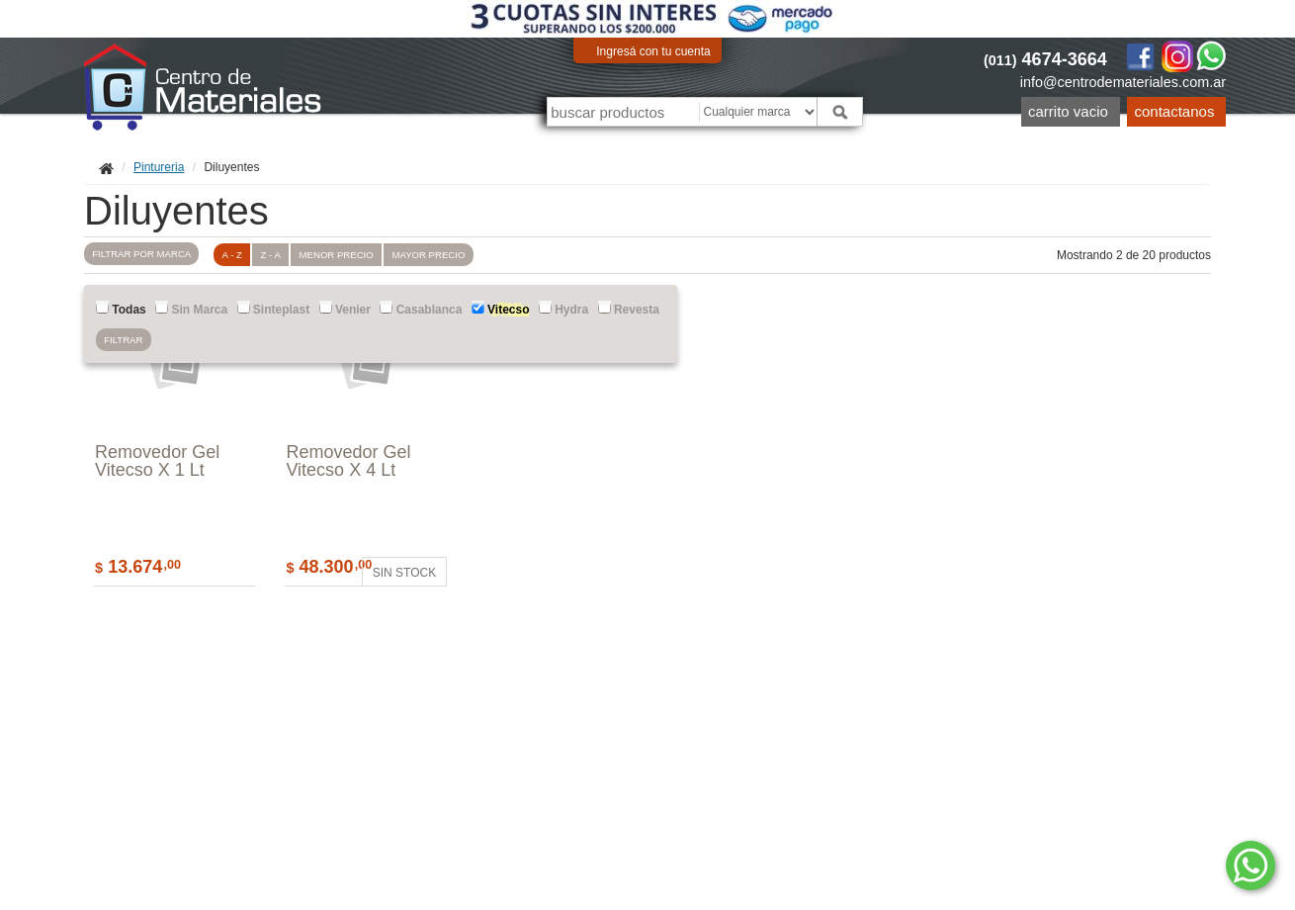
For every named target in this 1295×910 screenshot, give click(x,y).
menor (350, 254)
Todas (121, 309)
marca (143, 255)
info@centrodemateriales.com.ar (1123, 82)
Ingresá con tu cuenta (653, 51)
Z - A (282, 254)
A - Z (240, 254)
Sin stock (407, 573)
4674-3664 (1045, 59)
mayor (444, 254)
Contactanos (1175, 111)
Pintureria (158, 167)
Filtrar (125, 342)
